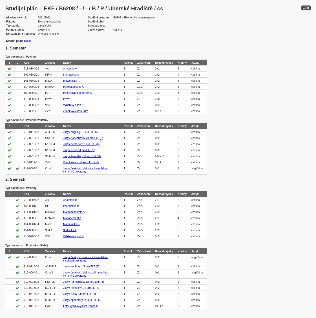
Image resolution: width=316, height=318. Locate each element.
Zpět (306, 7)
